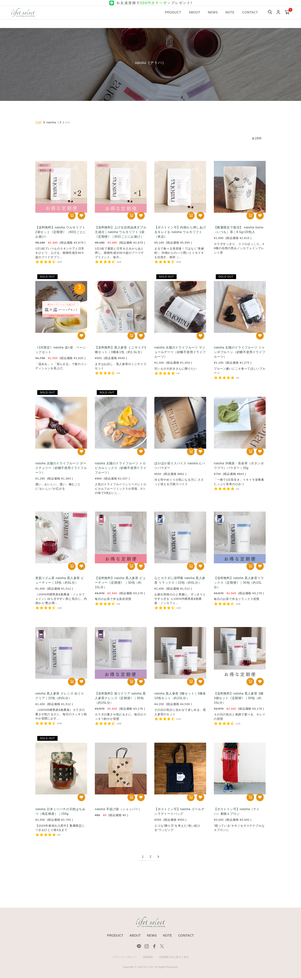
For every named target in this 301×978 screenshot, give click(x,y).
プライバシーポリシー (124, 957)
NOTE (167, 935)
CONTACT (186, 935)
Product (173, 12)
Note (230, 12)
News (213, 12)
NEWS (152, 935)
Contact (250, 12)
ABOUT (135, 935)
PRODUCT (115, 935)
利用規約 (148, 957)
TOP (38, 122)
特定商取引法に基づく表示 (174, 957)
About (194, 12)
